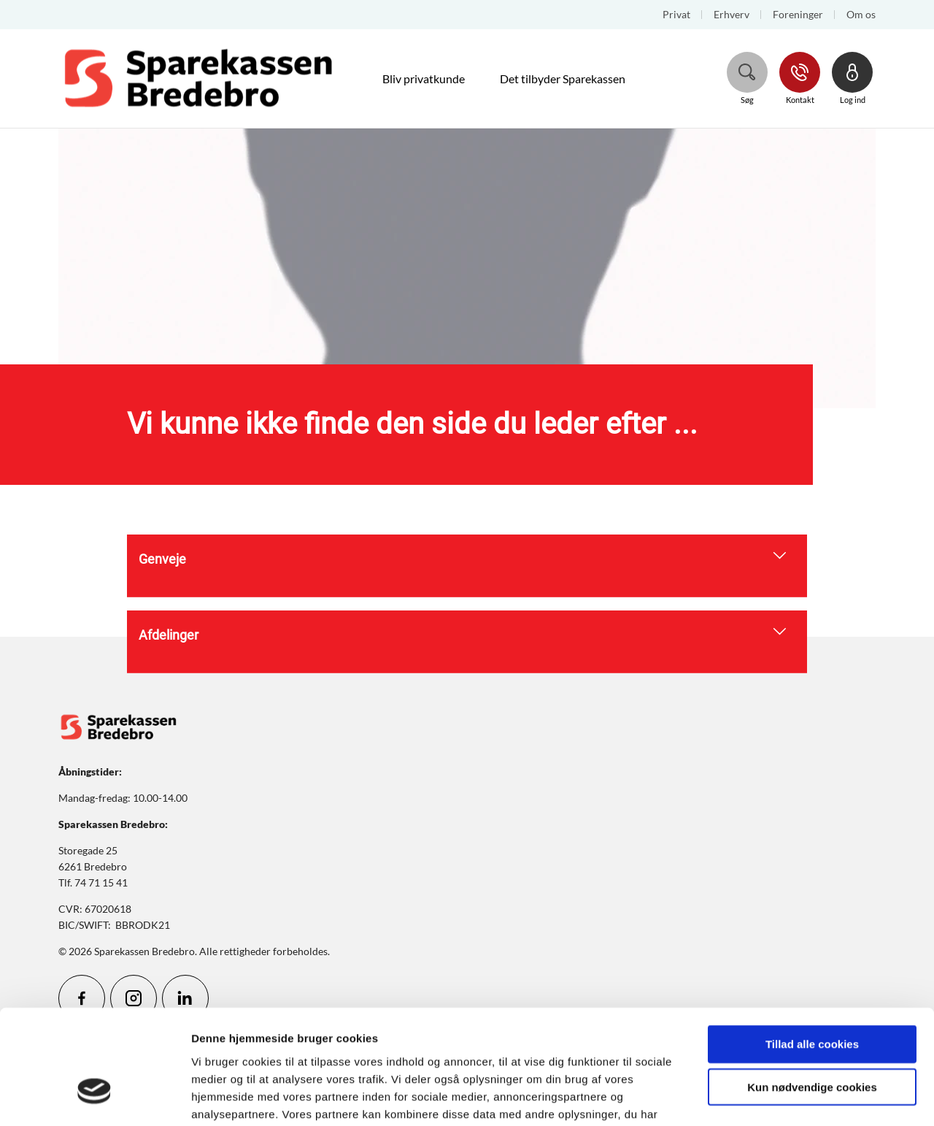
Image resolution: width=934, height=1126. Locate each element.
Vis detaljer (758, 1097)
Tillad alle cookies (812, 951)
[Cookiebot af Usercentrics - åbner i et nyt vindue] (94, 1097)
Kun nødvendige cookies (812, 994)
